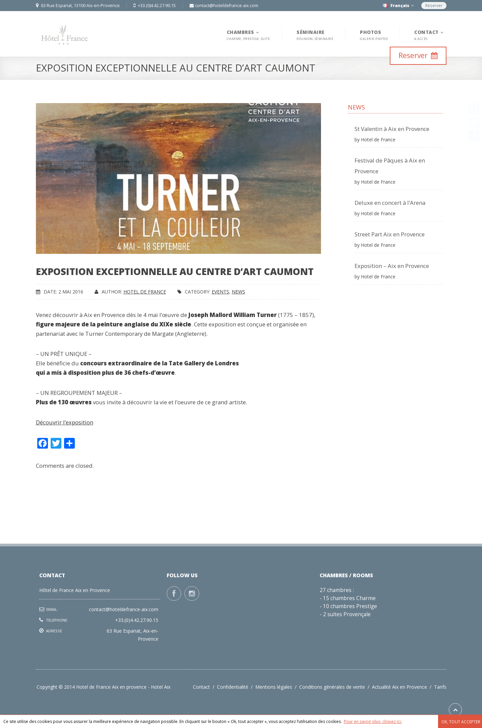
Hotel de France (144, 291)
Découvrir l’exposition (64, 422)
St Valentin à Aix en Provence (392, 129)
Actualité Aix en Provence (403, 687)
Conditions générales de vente (335, 687)
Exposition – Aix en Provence (392, 266)
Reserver (418, 55)
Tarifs (440, 687)
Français (398, 5)
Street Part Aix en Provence (390, 234)
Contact (205, 687)
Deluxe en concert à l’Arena (390, 203)
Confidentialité (236, 687)
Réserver (433, 5)
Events (220, 291)
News (238, 291)
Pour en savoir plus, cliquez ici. (373, 721)
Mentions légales (277, 687)
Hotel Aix (160, 687)
